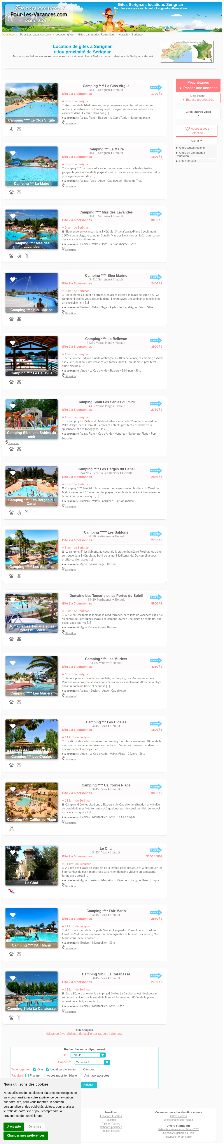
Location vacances (61, 1069)
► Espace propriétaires (198, 99)
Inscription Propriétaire (178, 1136)
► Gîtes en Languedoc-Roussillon (191, 154)
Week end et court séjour (178, 1119)
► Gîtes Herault (186, 161)
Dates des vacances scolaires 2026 (178, 1129)
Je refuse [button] (35, 1126)
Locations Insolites (111, 1116)
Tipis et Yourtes (111, 1123)
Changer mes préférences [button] (26, 1135)
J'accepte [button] (14, 1126)
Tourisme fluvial (111, 1130)
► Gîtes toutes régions (190, 147)
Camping (87, 1069)
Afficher (85, 1085)
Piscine (32, 1075)
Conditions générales (175, 1133)
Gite (38, 1069)
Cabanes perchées (111, 1127)
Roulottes (111, 1119)
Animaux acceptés (94, 1075)
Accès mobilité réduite (60, 1075)
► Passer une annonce (198, 88)
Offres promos (178, 1116)
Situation (70, 123)
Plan (191, 1133)
